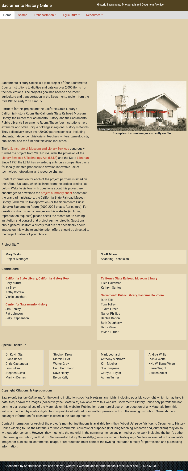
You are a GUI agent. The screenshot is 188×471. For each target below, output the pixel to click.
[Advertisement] (94, 52)
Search (22, 15)
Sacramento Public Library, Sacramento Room (132, 295)
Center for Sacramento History (26, 304)
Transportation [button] (44, 15)
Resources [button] (93, 15)
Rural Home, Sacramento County (141, 112)
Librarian (83, 158)
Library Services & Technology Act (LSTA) (29, 158)
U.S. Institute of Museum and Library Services (38, 148)
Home (7, 15)
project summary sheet (56, 193)
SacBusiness (32, 466)
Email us (123, 466)
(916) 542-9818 (149, 466)
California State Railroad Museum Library (129, 278)
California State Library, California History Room (38, 278)
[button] (103, 106)
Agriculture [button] (70, 15)
